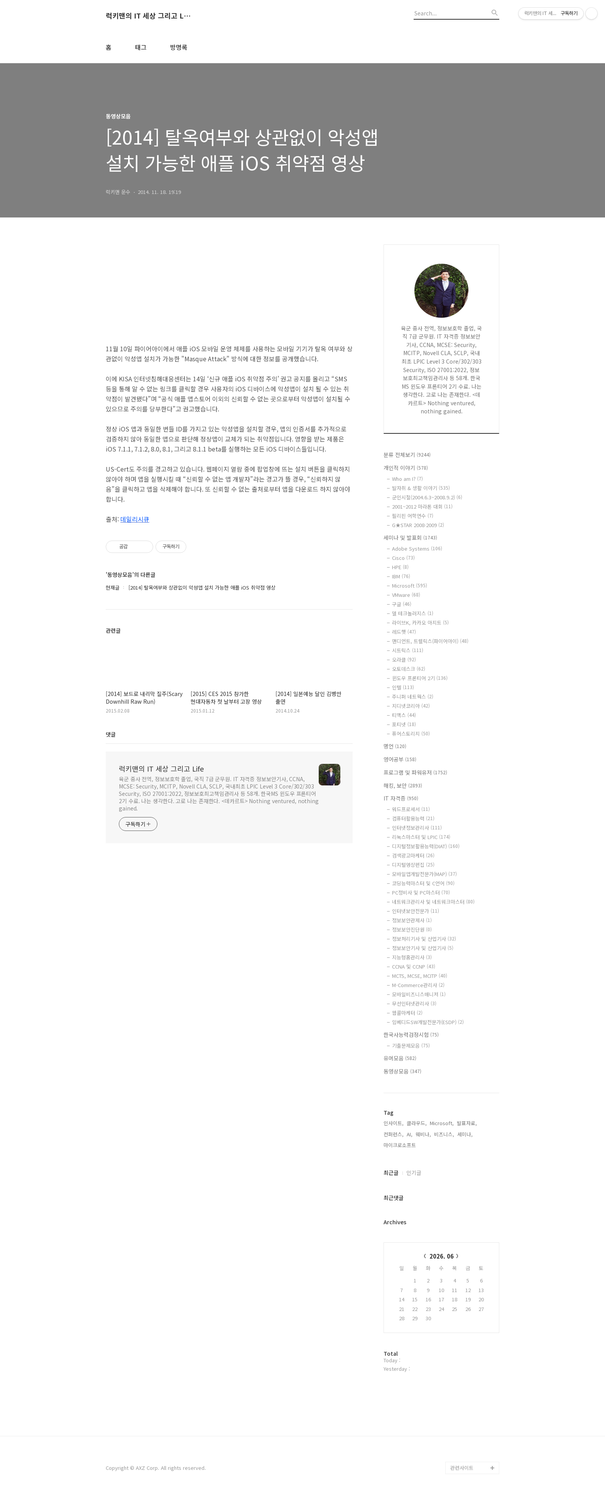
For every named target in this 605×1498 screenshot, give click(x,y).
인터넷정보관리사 (417, 827)
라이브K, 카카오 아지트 (420, 622)
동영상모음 (402, 1071)
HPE (400, 567)
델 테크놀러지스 (412, 613)
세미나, (465, 1134)
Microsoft (409, 585)
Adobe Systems (417, 548)
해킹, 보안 (403, 785)
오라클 (404, 659)
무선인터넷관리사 (414, 1003)
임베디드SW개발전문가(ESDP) (428, 1022)
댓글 (111, 734)
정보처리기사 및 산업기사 (424, 938)
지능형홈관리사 (412, 957)
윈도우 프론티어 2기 (420, 678)
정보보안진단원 (412, 929)
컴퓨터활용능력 (413, 818)
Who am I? (407, 478)
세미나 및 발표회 (410, 537)
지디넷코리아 (411, 705)
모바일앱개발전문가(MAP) (424, 874)
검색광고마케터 (413, 855)
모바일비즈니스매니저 (419, 994)
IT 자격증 (401, 798)
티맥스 (404, 715)
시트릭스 (407, 650)
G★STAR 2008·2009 (418, 525)
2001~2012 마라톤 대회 (422, 506)
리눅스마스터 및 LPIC (421, 837)
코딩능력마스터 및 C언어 (423, 883)
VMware (406, 594)
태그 (141, 47)
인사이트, (394, 1123)
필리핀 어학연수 (412, 515)
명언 (395, 746)
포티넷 (404, 724)
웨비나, (423, 1134)
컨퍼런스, (394, 1134)
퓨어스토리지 (411, 733)
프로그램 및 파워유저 (415, 772)
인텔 (403, 687)
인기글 (413, 1172)
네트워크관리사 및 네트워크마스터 (433, 901)
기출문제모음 (411, 1045)
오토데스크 (408, 668)
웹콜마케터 (407, 1012)
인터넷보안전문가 (415, 911)
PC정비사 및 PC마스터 (421, 892)
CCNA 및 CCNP (413, 966)
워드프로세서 (411, 809)
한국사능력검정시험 (411, 1034)
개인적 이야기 (406, 468)
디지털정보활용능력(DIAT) (426, 846)
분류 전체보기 (407, 454)
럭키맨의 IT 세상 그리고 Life (148, 16)
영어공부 (400, 759)
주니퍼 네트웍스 (412, 696)
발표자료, (467, 1123)
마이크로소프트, (400, 1145)
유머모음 (400, 1058)
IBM (401, 576)
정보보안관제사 (412, 920)
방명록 (179, 47)
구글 (401, 604)
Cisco (403, 557)
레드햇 (404, 631)
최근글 (391, 1172)
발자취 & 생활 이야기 (421, 488)
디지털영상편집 (413, 864)
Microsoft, (442, 1123)
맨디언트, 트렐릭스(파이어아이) (430, 641)
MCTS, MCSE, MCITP (419, 975)
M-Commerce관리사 (418, 985)
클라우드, (417, 1123)
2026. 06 (441, 1256)
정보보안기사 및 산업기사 (422, 948)
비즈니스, (444, 1134)
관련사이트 (461, 1467)
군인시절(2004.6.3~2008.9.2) (427, 497)
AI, (409, 1134)
